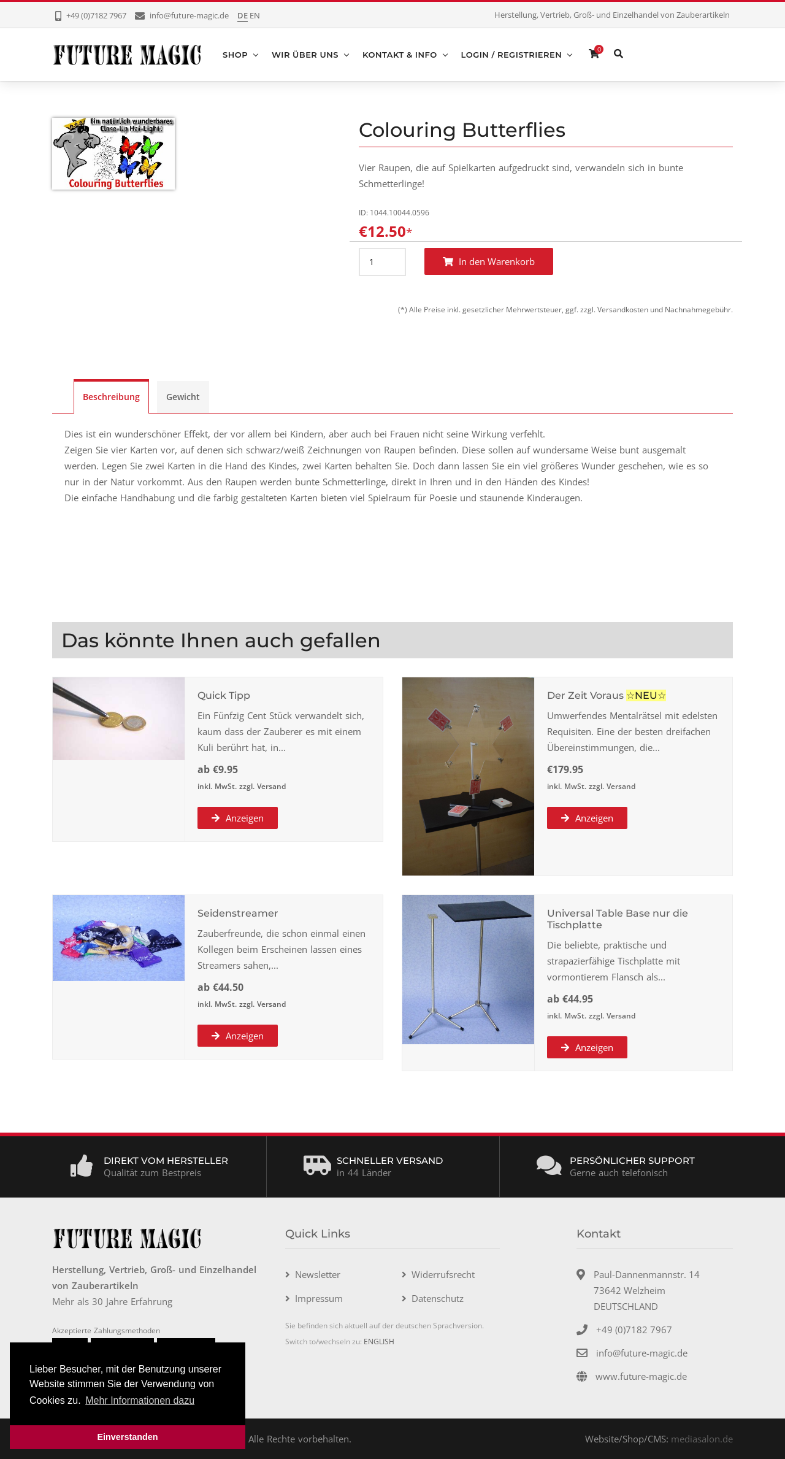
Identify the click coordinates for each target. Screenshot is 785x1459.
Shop (235, 55)
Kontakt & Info (399, 55)
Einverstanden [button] (127, 1437)
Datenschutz (438, 1298)
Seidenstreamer (237, 913)
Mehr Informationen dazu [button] (139, 1400)
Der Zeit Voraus (585, 695)
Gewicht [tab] (183, 396)
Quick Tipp (223, 695)
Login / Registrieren (511, 55)
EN (255, 15)
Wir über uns (305, 55)
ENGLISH (379, 1341)
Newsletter (317, 1274)
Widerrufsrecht (443, 1274)
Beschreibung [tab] (111, 396)
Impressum (319, 1298)
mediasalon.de (702, 1439)
